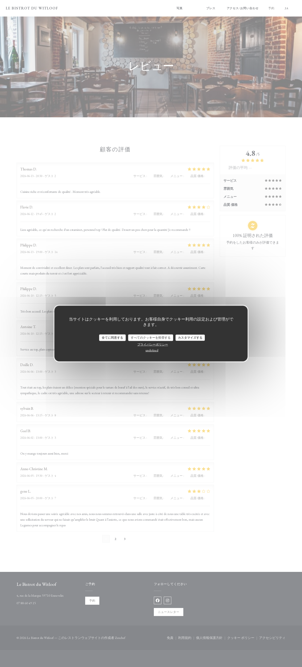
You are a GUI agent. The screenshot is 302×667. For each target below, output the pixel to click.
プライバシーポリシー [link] (152, 344)
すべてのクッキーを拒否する (151, 338)
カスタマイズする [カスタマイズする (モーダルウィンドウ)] (190, 338)
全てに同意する (112, 338)
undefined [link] (152, 350)
